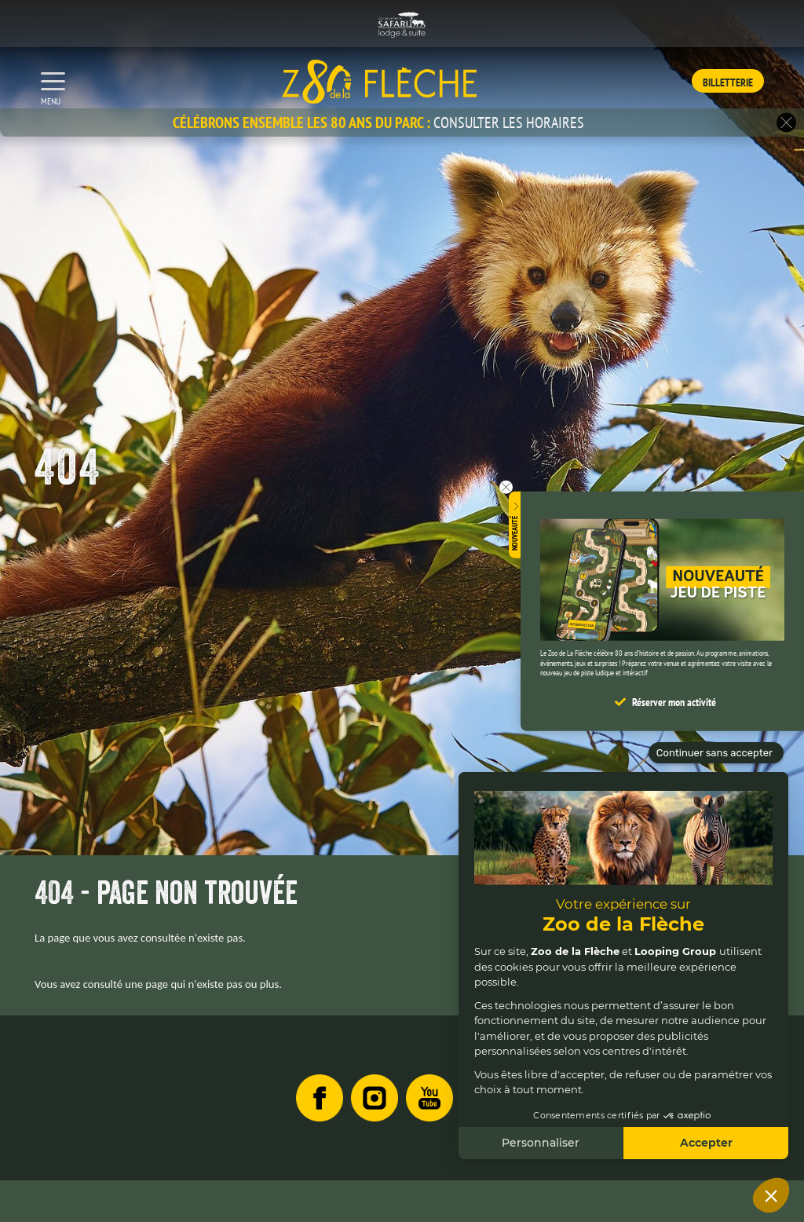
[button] (786, 123)
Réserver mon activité (674, 701)
